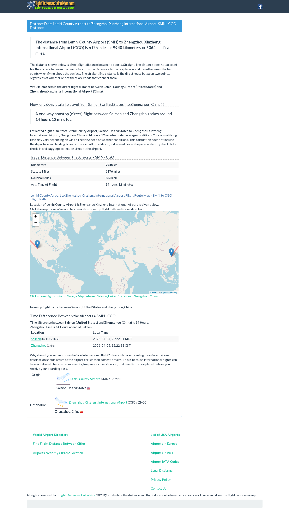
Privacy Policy (161, 479)
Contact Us (158, 488)
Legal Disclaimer (162, 470)
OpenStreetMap (169, 292)
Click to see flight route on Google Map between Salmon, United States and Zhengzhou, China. (94, 296)
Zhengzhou (39, 345)
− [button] (35, 223)
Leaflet (153, 292)
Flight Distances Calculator (77, 495)
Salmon (36, 339)
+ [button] (35, 217)
